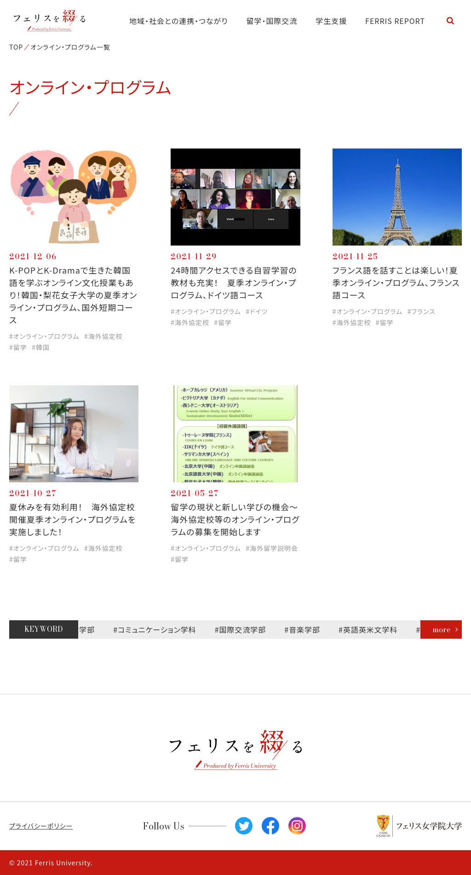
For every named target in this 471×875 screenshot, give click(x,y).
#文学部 (84, 629)
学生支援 (331, 20)
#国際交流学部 (243, 629)
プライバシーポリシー (41, 825)
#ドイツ (257, 311)
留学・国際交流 (272, 20)
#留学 (18, 347)
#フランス (422, 311)
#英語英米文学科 (371, 629)
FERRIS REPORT (395, 20)
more (441, 629)
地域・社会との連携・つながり (178, 20)
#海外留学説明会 (272, 548)
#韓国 (41, 347)
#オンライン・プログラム (44, 336)
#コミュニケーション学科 (157, 629)
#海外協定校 (103, 336)
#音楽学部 (305, 629)
